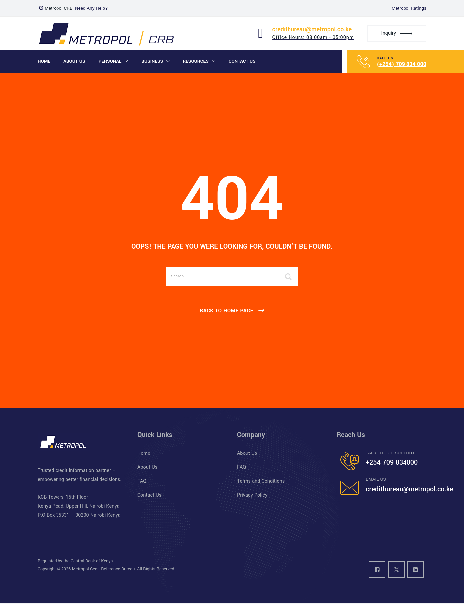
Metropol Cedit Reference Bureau (103, 569)
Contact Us (242, 61)
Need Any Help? (91, 8)
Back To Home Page (226, 310)
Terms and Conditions (261, 481)
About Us (74, 61)
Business (152, 61)
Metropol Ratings (409, 8)
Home (44, 61)
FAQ (141, 481)
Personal (109, 61)
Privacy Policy (252, 495)
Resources (196, 61)
